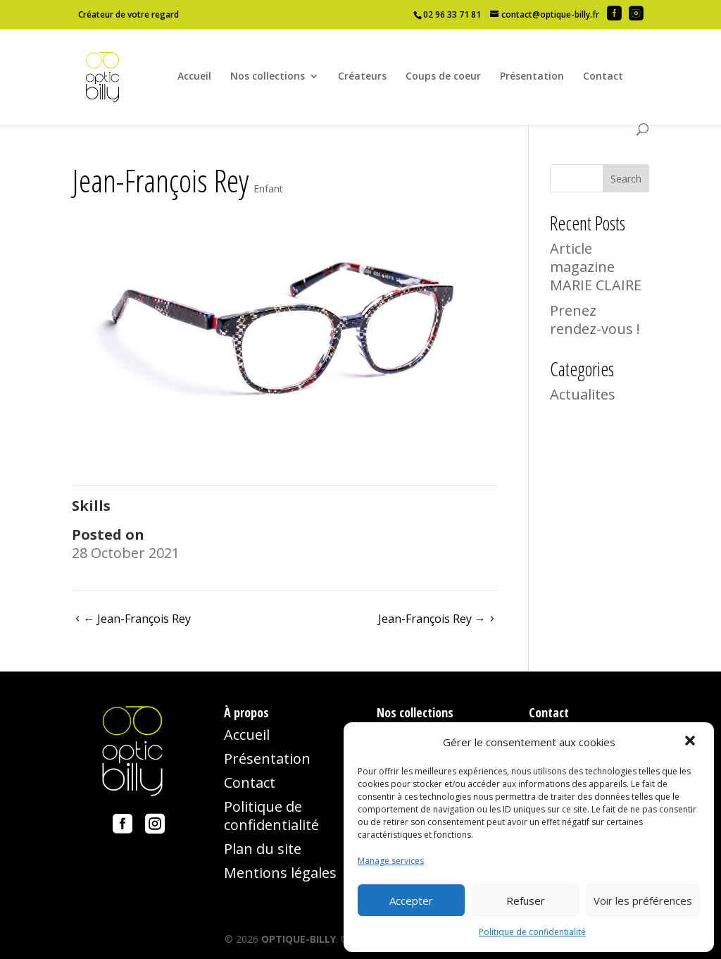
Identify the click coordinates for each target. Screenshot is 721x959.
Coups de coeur (443, 76)
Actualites (582, 394)
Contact (603, 76)
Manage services (391, 861)
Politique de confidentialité (532, 932)
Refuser (525, 900)
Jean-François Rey (137, 618)
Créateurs (362, 76)
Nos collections (267, 76)
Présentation (532, 76)
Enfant (268, 188)
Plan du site (262, 848)
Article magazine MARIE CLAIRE (595, 267)
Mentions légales (280, 872)
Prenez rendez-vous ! (595, 319)
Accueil (194, 76)
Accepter (411, 900)
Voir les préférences (643, 900)
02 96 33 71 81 (452, 14)
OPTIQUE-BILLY (298, 939)
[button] (691, 742)
